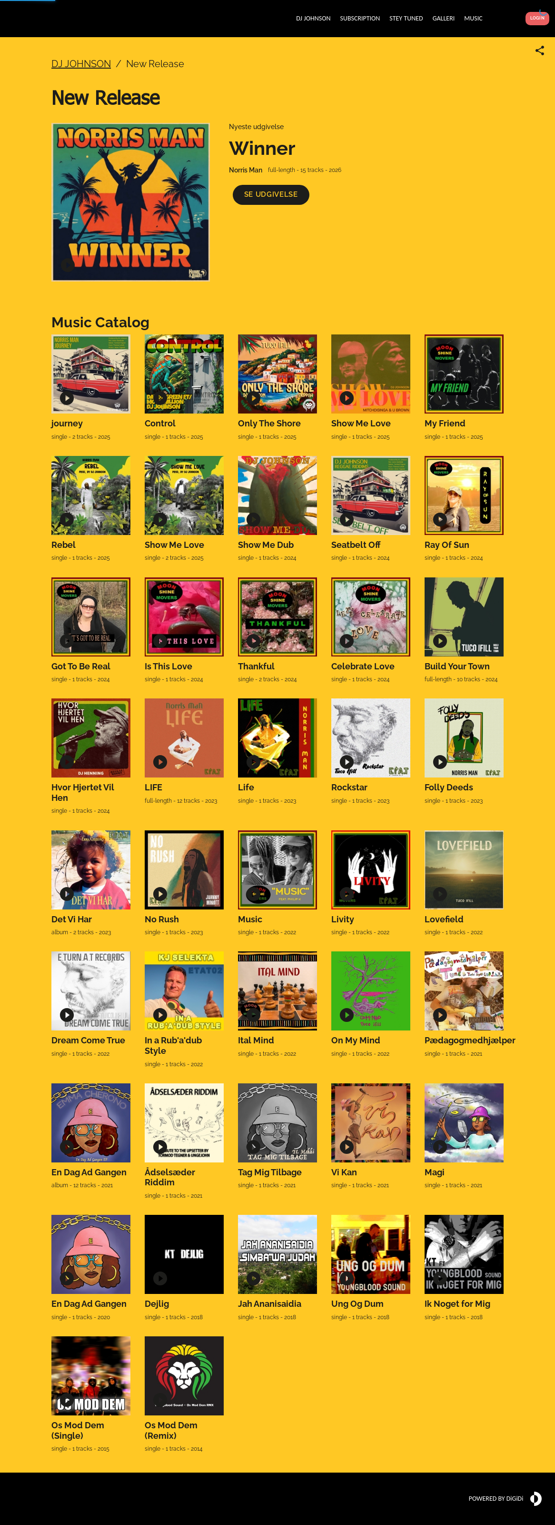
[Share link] (539, 50)
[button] (271, 194)
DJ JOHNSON (81, 64)
